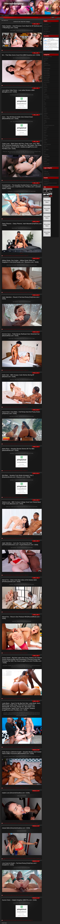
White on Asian (46, 163)
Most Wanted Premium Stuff (49, 125)
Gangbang (46, 113)
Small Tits (29, 50)
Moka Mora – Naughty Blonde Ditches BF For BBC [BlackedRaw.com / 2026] (18, 449)
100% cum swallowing (48, 56)
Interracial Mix (20, 50)
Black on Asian (46, 70)
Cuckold (45, 94)
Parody (45, 132)
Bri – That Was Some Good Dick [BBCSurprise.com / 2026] (21, 55)
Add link (45, 33)
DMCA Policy (7, 15)
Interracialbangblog (13, 3)
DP (14, 50)
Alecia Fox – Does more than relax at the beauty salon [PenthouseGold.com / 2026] (19, 580)
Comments (46, 173)
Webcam (45, 161)
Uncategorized (47, 156)
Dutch (45, 104)
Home (2, 15)
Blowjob (11, 823)
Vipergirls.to (46, 181)
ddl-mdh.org (46, 24)
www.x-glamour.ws (5, 20)
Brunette (12, 50)
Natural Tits (25, 50)
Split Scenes (46, 149)
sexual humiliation (47, 144)
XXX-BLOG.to (46, 29)
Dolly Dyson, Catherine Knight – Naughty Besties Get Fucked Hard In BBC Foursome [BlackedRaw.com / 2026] (21, 752)
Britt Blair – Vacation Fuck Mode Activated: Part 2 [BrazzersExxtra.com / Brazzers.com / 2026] (17, 476)
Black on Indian (47, 73)
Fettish (45, 108)
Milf (44, 123)
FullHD (16, 50)
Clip (44, 92)
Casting (13, 85)
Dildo (45, 99)
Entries (46, 171)
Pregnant (45, 139)
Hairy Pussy (17, 292)
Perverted (46, 135)
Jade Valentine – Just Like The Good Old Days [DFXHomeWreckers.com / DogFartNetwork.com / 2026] (20, 543)
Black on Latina (5, 112)
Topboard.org (46, 179)
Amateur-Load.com (47, 26)
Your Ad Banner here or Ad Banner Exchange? (50, 184)
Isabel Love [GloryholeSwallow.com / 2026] (16, 793)
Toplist (12, 15)
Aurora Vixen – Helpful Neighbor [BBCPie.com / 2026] (19, 900)
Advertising (46, 58)
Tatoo (45, 151)
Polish (45, 137)
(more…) (21, 47)
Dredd (15, 329)
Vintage (45, 158)
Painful (45, 130)
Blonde (10, 470)
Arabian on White (47, 65)
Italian (45, 120)
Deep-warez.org (47, 31)
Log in (45, 169)
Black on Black (5, 292)
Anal (4, 50)
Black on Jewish (47, 75)
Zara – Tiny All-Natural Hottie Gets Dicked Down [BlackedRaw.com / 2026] (17, 117)
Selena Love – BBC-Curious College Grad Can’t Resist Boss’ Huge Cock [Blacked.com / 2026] (21, 503)
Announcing (46, 63)
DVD (44, 106)
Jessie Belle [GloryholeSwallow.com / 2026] (16, 828)
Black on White (7, 50)
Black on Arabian (47, 68)
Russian (45, 142)
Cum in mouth (20, 112)
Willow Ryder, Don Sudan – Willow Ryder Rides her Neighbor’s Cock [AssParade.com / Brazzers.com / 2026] (20, 261)
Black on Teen (5, 920)
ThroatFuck (46, 154)
